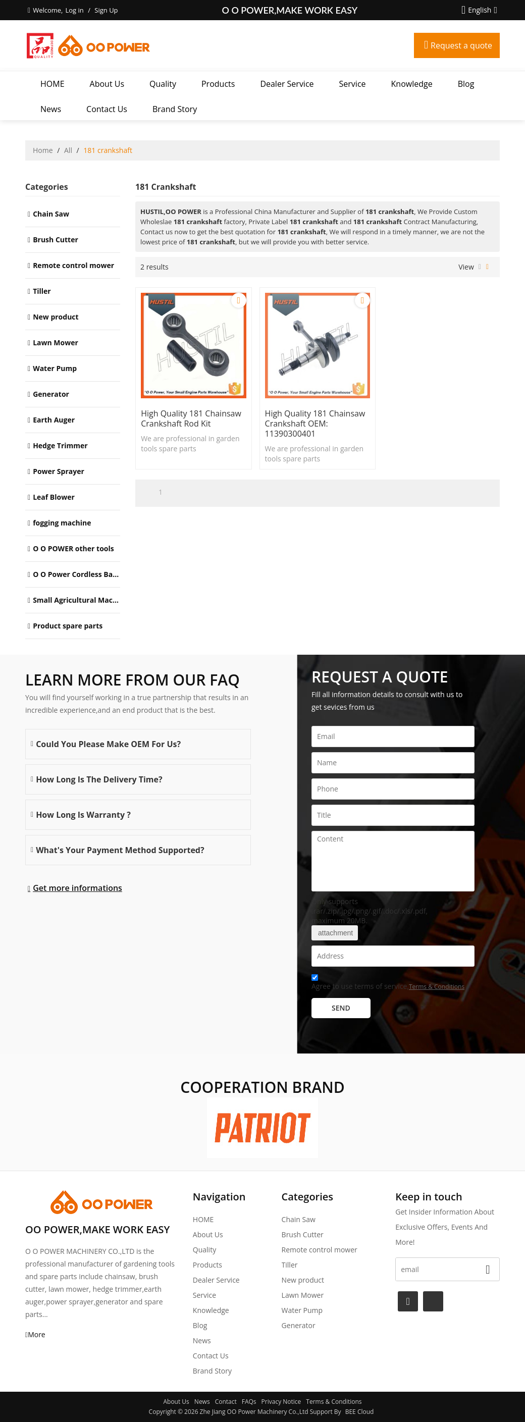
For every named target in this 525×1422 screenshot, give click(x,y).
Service (352, 83)
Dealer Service (286, 83)
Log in (74, 10)
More (36, 1334)
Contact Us (106, 109)
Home (43, 150)
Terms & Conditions (436, 986)
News (50, 109)
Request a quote (461, 45)
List (480, 267)
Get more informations (77, 887)
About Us (107, 83)
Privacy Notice (281, 1401)
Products (218, 83)
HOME (52, 83)
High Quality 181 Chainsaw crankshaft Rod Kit (191, 418)
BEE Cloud (359, 1411)
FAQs (249, 1401)
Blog (466, 83)
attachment (335, 933)
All (68, 150)
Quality (162, 83)
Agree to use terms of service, (387, 983)
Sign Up (106, 10)
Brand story (174, 109)
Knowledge (412, 83)
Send (341, 1008)
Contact (226, 1401)
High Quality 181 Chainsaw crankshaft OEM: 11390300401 (315, 423)
